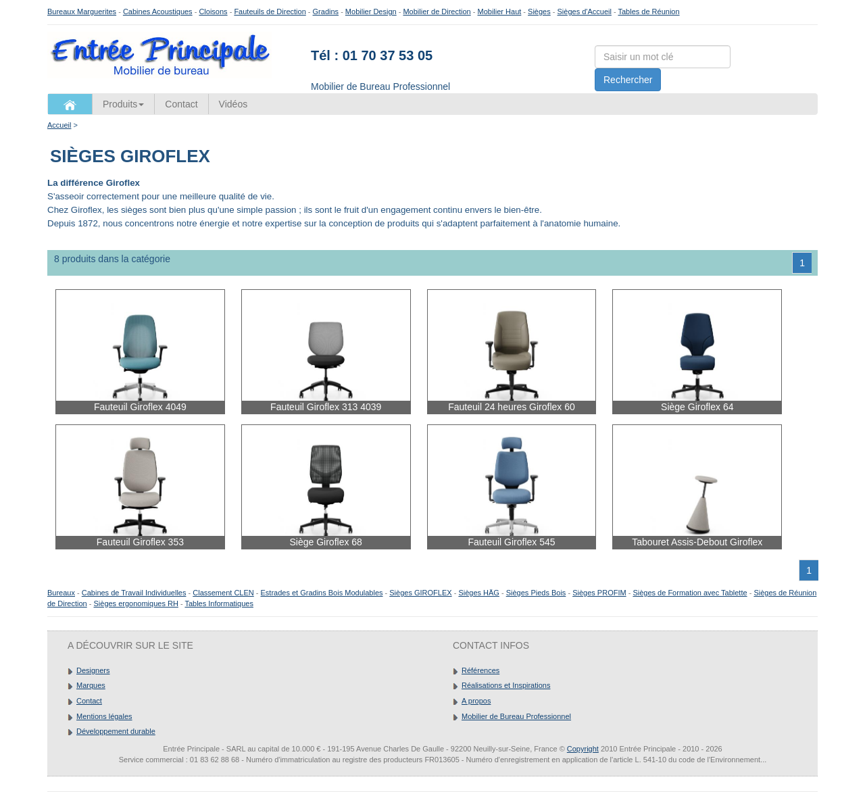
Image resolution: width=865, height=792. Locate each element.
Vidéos (233, 104)
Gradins (326, 11)
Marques (90, 685)
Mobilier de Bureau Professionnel (516, 716)
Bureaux (61, 593)
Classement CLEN (223, 593)
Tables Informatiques (218, 603)
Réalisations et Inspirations (506, 685)
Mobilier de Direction (436, 11)
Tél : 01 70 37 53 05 (371, 55)
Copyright (583, 749)
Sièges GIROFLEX (420, 593)
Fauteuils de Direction (269, 11)
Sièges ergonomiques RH (135, 603)
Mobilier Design (371, 11)
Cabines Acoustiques (158, 11)
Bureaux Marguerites (81, 11)
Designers (93, 670)
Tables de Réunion (648, 11)
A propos (476, 701)
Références (480, 670)
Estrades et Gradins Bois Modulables (322, 593)
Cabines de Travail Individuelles (134, 593)
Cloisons (213, 11)
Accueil (59, 125)
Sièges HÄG (478, 593)
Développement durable (115, 731)
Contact (181, 104)
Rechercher (627, 79)
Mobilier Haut (500, 11)
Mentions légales (104, 716)
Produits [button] (123, 104)
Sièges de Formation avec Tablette (690, 593)
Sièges (539, 11)
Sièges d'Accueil (585, 11)
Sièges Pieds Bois (536, 593)
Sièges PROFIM (599, 593)
